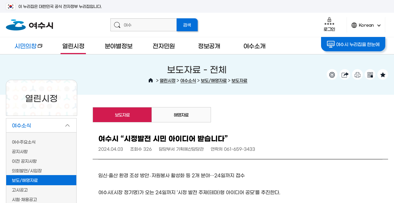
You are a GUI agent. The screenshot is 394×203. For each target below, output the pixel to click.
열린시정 (73, 45)
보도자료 (239, 80)
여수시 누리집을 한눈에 (353, 44)
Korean (366, 27)
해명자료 (181, 114)
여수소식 (188, 80)
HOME (150, 80)
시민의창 (24, 48)
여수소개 (254, 45)
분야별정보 (119, 45)
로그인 (329, 24)
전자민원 (164, 45)
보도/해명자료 (214, 80)
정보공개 (209, 45)
